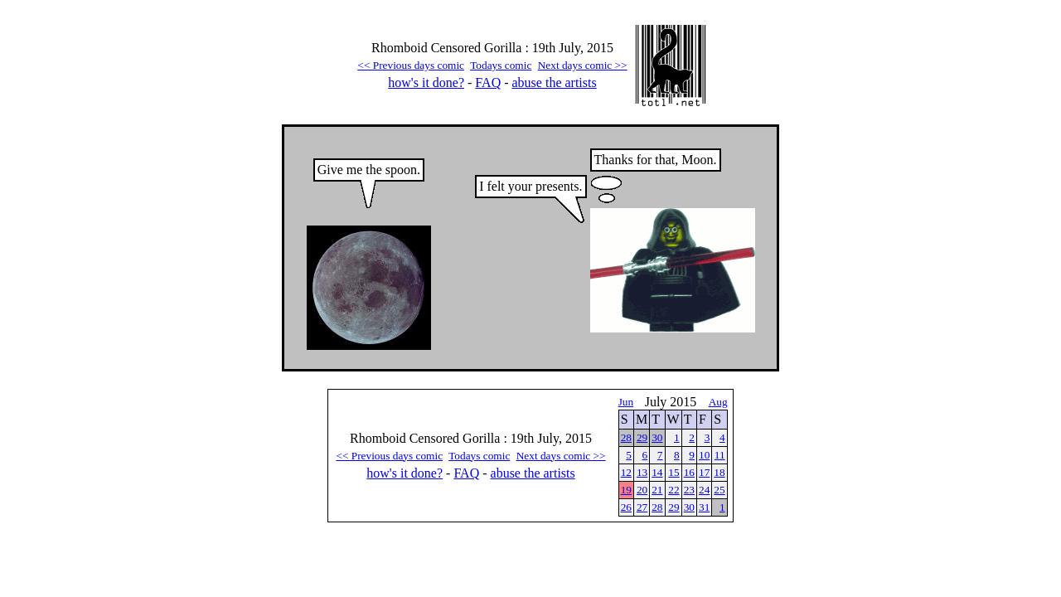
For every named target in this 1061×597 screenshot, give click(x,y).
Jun (626, 402)
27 (642, 507)
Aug (718, 402)
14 (657, 472)
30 (657, 437)
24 (704, 489)
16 (689, 472)
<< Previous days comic (410, 65)
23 (689, 489)
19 (626, 489)
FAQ (488, 82)
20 (642, 489)
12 (626, 472)
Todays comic (500, 65)
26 (626, 507)
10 (704, 455)
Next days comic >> (582, 65)
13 (642, 472)
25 (719, 489)
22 (673, 489)
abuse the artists (554, 82)
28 (626, 437)
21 (657, 489)
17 (704, 472)
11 (720, 455)
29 (642, 437)
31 (704, 507)
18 (719, 472)
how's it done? (426, 82)
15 (673, 472)
